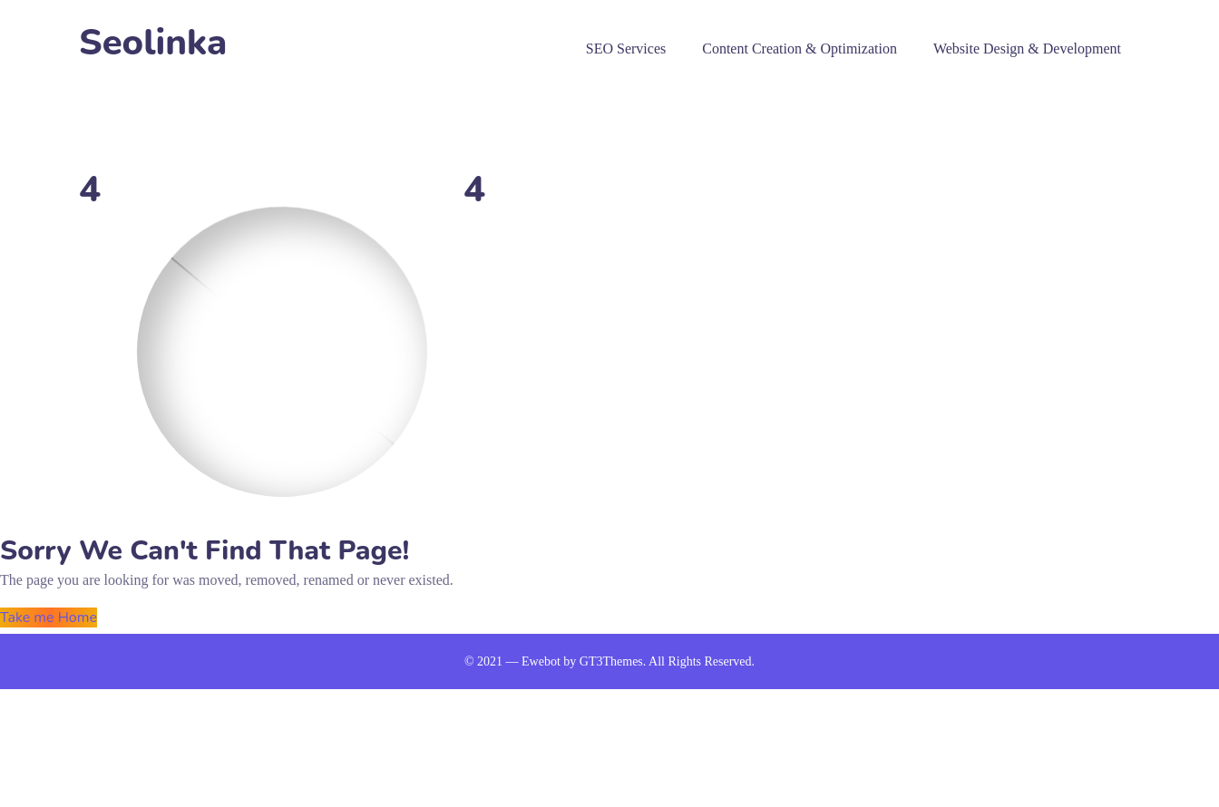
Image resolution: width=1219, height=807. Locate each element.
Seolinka (153, 43)
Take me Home (48, 617)
